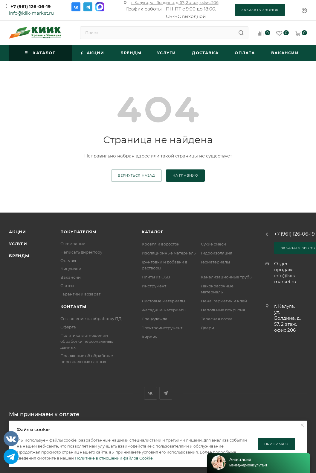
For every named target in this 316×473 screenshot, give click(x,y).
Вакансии (70, 277)
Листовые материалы (163, 300)
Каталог (153, 231)
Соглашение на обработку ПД (90, 318)
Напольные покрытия (223, 309)
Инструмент (154, 286)
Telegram (87, 6)
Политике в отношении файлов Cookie (114, 458)
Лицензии (70, 268)
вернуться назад (136, 175)
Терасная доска (217, 318)
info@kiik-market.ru (31, 13)
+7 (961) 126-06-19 (30, 6)
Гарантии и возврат (80, 294)
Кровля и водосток (160, 244)
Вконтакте (75, 6)
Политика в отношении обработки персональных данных (86, 341)
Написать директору (81, 252)
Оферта (68, 327)
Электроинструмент (162, 327)
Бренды (19, 255)
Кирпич (150, 336)
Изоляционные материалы (169, 253)
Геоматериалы (215, 262)
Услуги (18, 243)
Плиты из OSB (156, 277)
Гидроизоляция (216, 253)
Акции (17, 231)
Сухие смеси (213, 244)
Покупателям (78, 231)
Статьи (67, 285)
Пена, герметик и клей (224, 300)
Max (99, 6)
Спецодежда (154, 318)
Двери (207, 327)
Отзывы (68, 260)
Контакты (73, 306)
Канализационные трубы (226, 277)
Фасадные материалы (164, 309)
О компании (73, 243)
